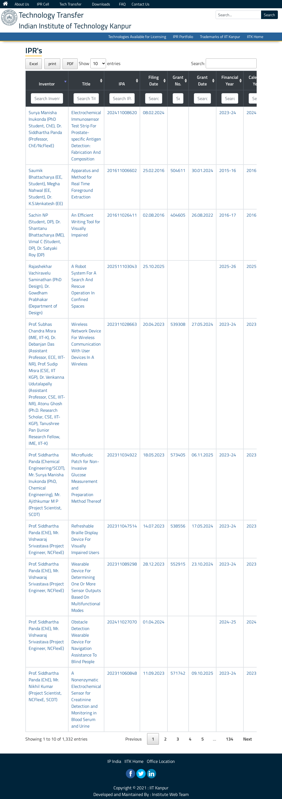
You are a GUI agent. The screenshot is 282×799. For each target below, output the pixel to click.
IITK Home (255, 36)
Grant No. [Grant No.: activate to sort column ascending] (178, 80)
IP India (114, 761)
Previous (133, 739)
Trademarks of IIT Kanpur (220, 36)
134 (229, 739)
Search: (224, 63)
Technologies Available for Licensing (137, 36)
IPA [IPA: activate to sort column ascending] (122, 83)
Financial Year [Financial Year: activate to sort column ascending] (229, 80)
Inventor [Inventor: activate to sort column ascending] (47, 83)
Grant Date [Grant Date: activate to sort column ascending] (202, 80)
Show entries (99, 63)
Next (247, 739)
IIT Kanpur (159, 787)
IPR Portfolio (183, 36)
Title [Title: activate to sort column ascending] (86, 83)
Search (269, 15)
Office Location (161, 761)
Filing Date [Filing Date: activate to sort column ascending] (153, 80)
